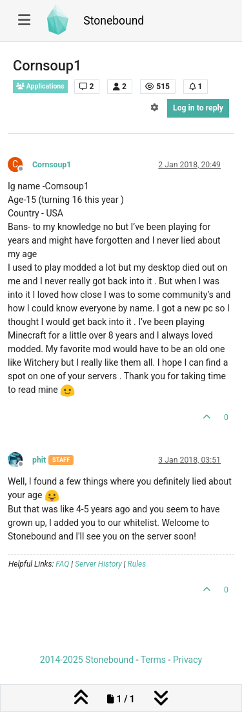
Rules (137, 564)
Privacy (187, 659)
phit (39, 460)
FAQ (62, 564)
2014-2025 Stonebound (87, 659)
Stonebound (113, 20)
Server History (98, 564)
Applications (40, 86)
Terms (153, 659)
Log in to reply (198, 107)
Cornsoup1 (51, 164)
